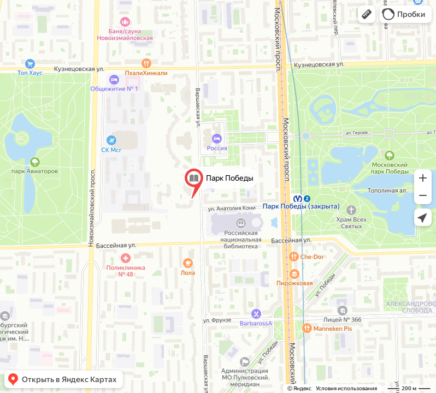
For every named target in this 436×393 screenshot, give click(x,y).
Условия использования (346, 388)
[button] (366, 14)
